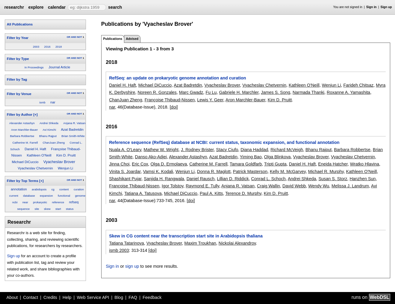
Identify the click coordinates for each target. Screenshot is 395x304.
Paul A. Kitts (211, 193)
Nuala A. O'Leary (125, 149)
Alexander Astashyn (22, 123)
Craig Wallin (268, 185)
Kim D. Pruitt (66, 155)
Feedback (152, 297)
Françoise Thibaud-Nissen (170, 99)
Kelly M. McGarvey (288, 171)
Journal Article (59, 67)
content (64, 189)
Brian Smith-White (72, 136)
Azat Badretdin (72, 129)
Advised (132, 38)
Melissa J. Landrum (350, 185)
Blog (118, 297)
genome (80, 195)
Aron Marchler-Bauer (24, 129)
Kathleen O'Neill (39, 155)
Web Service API (93, 297)
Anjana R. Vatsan (74, 123)
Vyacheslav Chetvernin (35, 168)
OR (68, 37)
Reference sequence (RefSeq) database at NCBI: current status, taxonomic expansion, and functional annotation (224, 142)
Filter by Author (19, 114)
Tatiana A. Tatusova (143, 193)
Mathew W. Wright (161, 149)
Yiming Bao (251, 156)
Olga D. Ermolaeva (169, 164)
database (29, 195)
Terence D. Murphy (243, 193)
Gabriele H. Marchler (238, 92)
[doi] (174, 107)
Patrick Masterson (250, 171)
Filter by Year (17, 38)
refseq (73, 202)
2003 (36, 46)
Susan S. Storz (332, 178)
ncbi (15, 202)
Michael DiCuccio (25, 162)
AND (73, 37)
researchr (14, 7)
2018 (58, 46)
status (70, 208)
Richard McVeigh (286, 149)
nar (52, 102)
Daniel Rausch (201, 178)
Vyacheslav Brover (59, 161)
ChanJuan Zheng (54, 142)
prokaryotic (40, 202)
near (25, 202)
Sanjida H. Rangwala (164, 178)
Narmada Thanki (308, 92)
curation (79, 189)
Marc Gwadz (191, 92)
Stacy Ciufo (227, 149)
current (13, 195)
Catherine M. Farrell (25, 142)
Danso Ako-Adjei (151, 156)
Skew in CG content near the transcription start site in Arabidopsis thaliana (186, 236)
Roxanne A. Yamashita (348, 92)
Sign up (386, 7)
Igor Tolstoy (172, 185)
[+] (35, 114)
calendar (57, 7)
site (37, 208)
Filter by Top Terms (22, 181)
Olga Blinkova (277, 156)
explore (35, 7)
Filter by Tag (17, 79)
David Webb (294, 185)
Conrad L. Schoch (268, 178)
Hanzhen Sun (362, 178)
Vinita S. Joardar (124, 171)
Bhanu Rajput (48, 136)
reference (58, 202)
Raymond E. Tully (202, 185)
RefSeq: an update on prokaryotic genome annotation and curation (177, 78)
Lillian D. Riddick (233, 178)
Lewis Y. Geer (210, 99)
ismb (42, 102)
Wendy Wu (318, 185)
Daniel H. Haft (35, 149)
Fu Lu (211, 92)
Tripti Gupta (275, 164)
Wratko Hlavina (364, 164)
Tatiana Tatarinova (126, 243)
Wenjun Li (65, 168)
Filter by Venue (19, 94)
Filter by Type (18, 59)
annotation (19, 189)
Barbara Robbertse (22, 136)
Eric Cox (140, 164)
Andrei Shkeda (49, 123)
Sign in (371, 7)
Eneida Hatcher (332, 164)
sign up (132, 266)
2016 (47, 46)
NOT (79, 37)
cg (53, 189)
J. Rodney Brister (197, 149)
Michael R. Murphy (326, 171)
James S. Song (275, 92)
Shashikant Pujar (125, 178)
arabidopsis (39, 189)
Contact (30, 297)
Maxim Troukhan (200, 243)
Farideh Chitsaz (358, 85)
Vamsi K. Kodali (158, 171)
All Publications (20, 24)
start (58, 208)
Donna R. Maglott (214, 171)
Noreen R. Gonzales (156, 92)
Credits (50, 297)
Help (67, 297)
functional (64, 195)
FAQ (132, 297)
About (12, 297)
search (115, 7)
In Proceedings (34, 67)
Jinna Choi (119, 164)
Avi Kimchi (49, 129)
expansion (46, 195)
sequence (23, 208)
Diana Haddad (254, 149)
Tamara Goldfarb (246, 164)
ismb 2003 (119, 250)
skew (47, 208)
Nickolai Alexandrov (237, 243)
